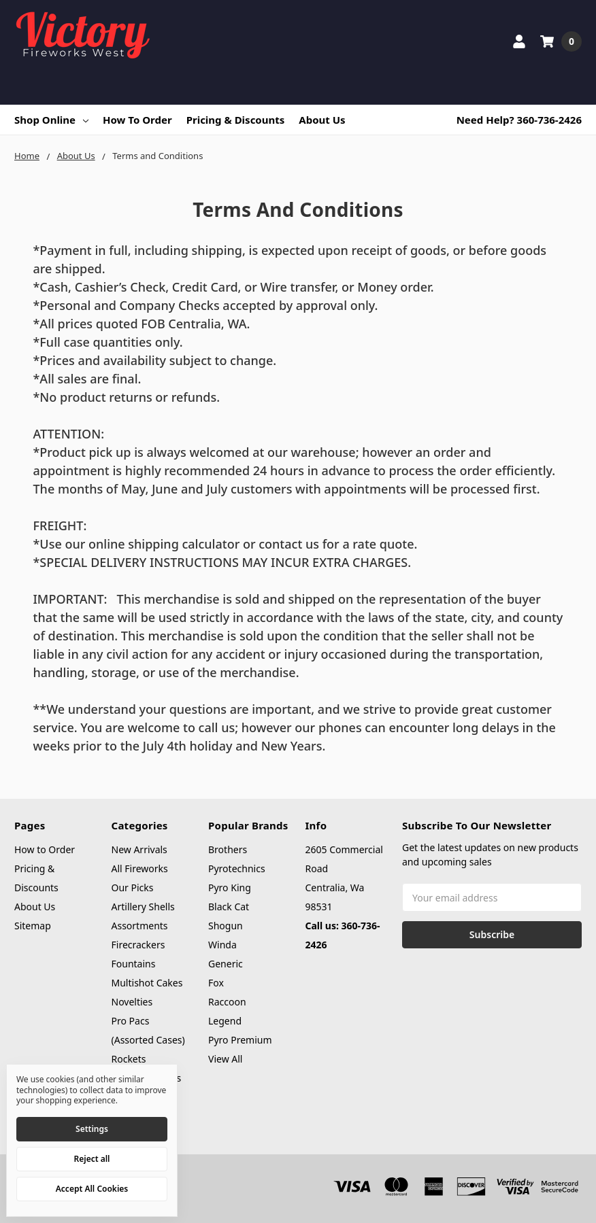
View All (225, 1058)
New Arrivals (139, 849)
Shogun (225, 925)
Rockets (129, 1058)
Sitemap (32, 925)
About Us (322, 119)
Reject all (92, 1159)
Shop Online (51, 119)
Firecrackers (138, 944)
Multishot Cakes (147, 982)
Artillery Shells (143, 906)
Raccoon (227, 1001)
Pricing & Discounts (235, 119)
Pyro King (229, 887)
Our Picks (133, 887)
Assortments (140, 925)
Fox (216, 982)
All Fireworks (140, 868)
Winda (222, 944)
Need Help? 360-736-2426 (519, 119)
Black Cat (228, 906)
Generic (225, 963)
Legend (225, 1020)
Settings (92, 1129)
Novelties (132, 1001)
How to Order (137, 119)
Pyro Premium (240, 1039)
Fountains (134, 963)
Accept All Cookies (92, 1188)
